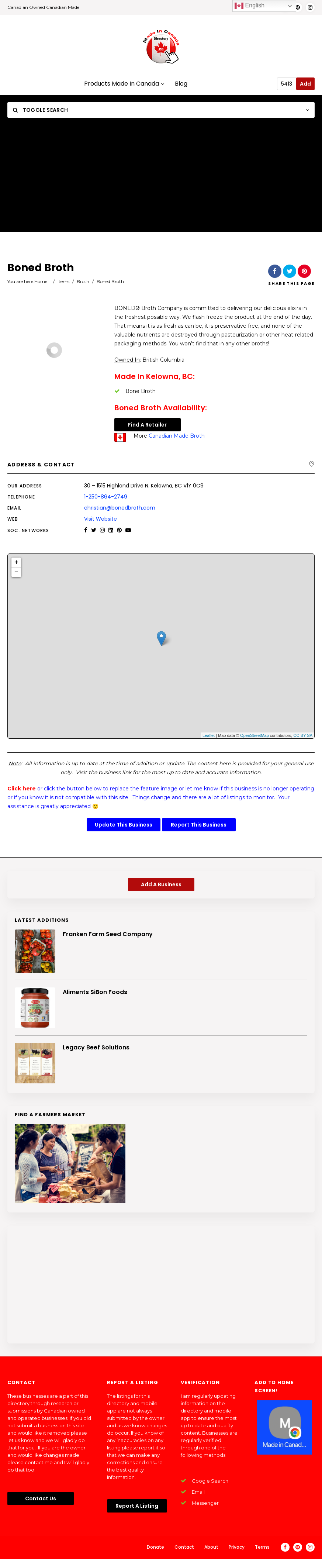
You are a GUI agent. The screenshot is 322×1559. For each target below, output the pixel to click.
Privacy (237, 1547)
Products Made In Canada (124, 84)
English (249, 5)
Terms (262, 1547)
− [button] (16, 572)
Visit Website (100, 518)
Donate (155, 1547)
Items (63, 281)
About (211, 1547)
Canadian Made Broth (177, 435)
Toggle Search (40, 110)
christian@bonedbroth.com (119, 507)
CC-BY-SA (302, 735)
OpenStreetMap (254, 735)
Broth (83, 281)
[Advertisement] (161, 180)
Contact (184, 1547)
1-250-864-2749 (105, 496)
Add (305, 83)
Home (40, 281)
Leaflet (208, 735)
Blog (181, 84)
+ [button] (16, 562)
